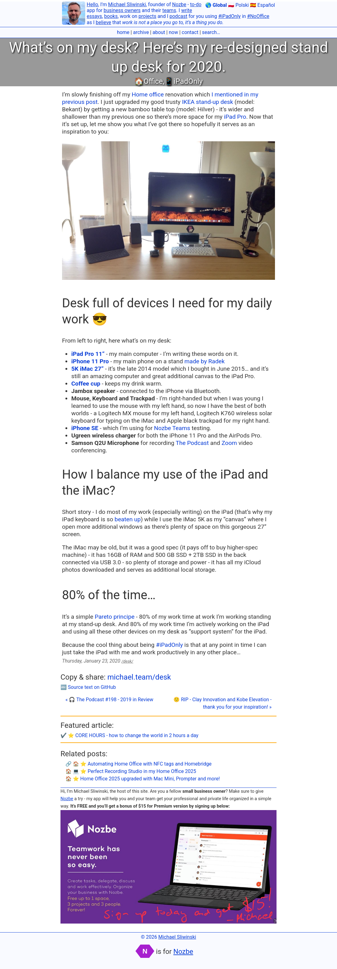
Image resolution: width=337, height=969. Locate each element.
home (123, 32)
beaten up (127, 519)
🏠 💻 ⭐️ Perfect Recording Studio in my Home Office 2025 (130, 771)
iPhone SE (84, 428)
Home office (148, 94)
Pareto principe (115, 616)
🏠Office (148, 81)
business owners (122, 10)
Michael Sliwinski (127, 4)
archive (141, 32)
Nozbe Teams (172, 428)
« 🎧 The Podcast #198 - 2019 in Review (109, 699)
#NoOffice (258, 16)
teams (169, 10)
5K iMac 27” (87, 368)
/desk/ (127, 661)
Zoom (229, 442)
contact (190, 32)
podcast (178, 16)
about (158, 32)
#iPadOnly (229, 16)
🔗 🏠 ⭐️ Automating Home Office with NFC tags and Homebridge (138, 764)
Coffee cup (85, 383)
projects (147, 16)
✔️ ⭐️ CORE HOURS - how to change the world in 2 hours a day (129, 735)
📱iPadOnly (183, 81)
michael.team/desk (139, 677)
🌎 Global (216, 5)
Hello (92, 4)
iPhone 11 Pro (90, 361)
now (173, 32)
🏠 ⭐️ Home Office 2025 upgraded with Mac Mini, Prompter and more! (142, 779)
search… (211, 32)
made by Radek (205, 361)
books (111, 16)
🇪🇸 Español (262, 5)
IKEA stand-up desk (207, 101)
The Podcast (192, 442)
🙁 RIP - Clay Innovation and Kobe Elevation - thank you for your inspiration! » (222, 703)
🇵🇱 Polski (238, 5)
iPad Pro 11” (88, 353)
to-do (196, 4)
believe (103, 22)
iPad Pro (235, 116)
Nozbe (179, 4)
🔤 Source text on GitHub (88, 687)
